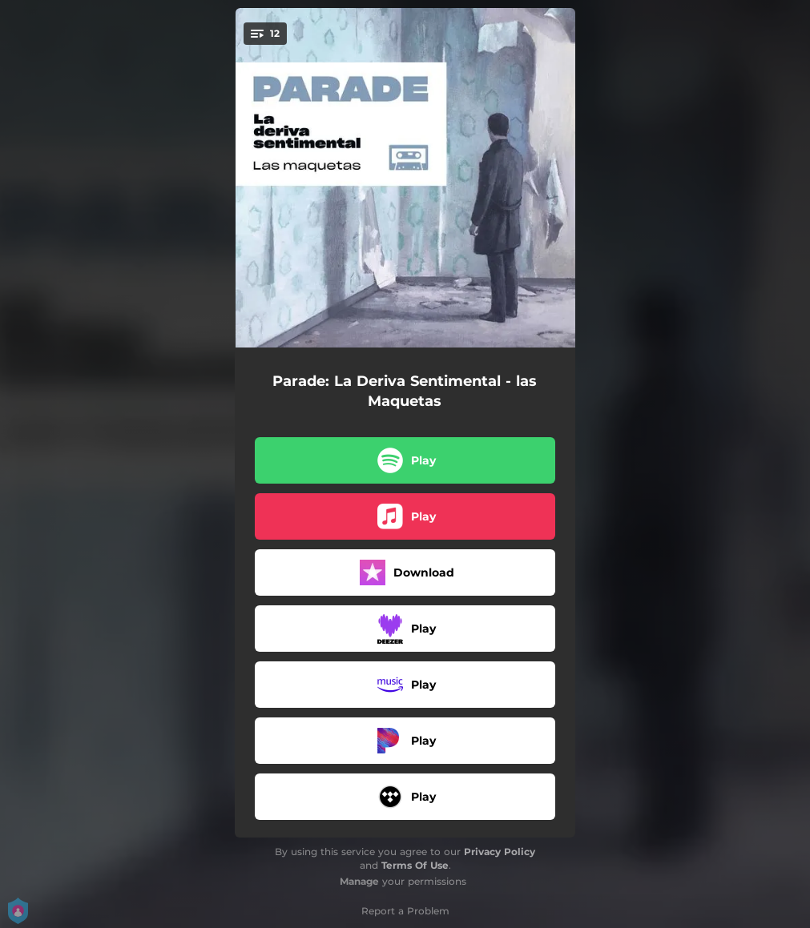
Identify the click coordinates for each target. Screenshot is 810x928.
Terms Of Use (415, 865)
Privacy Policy (499, 852)
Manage (359, 881)
